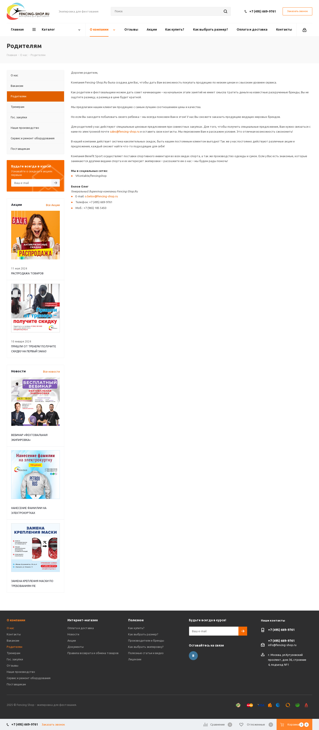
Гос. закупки (15, 659)
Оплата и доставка (80, 628)
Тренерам (13, 653)
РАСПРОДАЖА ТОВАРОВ (27, 273)
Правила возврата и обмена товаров (93, 653)
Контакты (14, 634)
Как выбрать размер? (143, 634)
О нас (10, 628)
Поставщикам (16, 684)
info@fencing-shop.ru (282, 645)
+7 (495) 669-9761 (262, 11)
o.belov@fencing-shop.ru (101, 196)
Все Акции (53, 204)
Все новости (51, 371)
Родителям (14, 646)
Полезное (136, 620)
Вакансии (13, 640)
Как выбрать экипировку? (146, 646)
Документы (75, 646)
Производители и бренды (146, 640)
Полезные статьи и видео (146, 653)
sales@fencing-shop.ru (125, 131)
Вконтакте (193, 655)
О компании (16, 620)
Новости (73, 634)
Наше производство (21, 671)
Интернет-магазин (82, 620)
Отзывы (12, 665)
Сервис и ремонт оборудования (28, 678)
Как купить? (136, 628)
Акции (71, 640)
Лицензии (134, 659)
